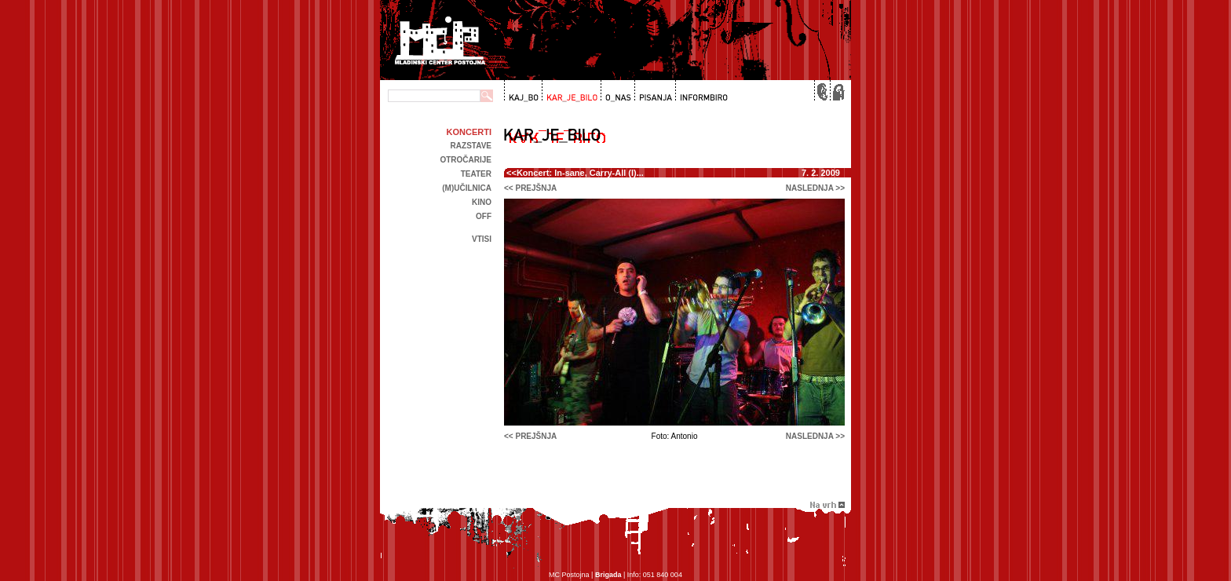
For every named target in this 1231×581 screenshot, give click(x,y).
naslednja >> (815, 188)
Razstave (471, 145)
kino (481, 202)
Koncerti (469, 132)
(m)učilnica (466, 188)
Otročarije (465, 159)
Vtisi (481, 239)
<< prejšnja (530, 188)
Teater (476, 174)
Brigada (608, 575)
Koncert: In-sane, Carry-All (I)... (580, 172)
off (483, 216)
